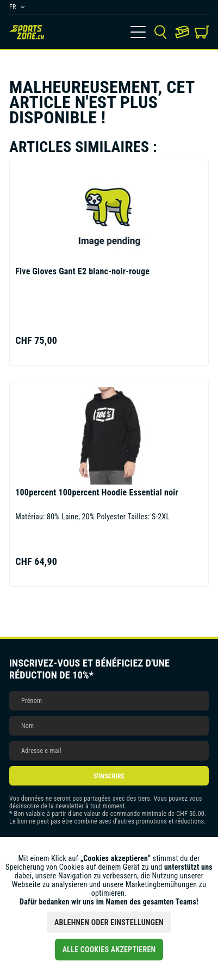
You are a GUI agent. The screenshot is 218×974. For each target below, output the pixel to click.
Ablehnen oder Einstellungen (109, 922)
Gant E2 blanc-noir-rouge (82, 271)
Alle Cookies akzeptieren (109, 949)
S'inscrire (109, 776)
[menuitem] (138, 32)
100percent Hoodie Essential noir (96, 492)
